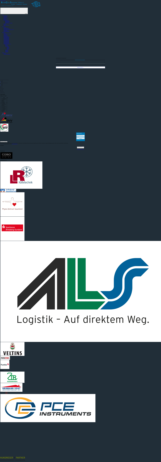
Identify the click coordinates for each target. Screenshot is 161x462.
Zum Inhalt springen (3, 0)
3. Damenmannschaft (6, 39)
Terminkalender (6, 15)
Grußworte (6, 45)
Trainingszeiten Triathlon (7, 54)
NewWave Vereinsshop (6, 31)
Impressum (5, 24)
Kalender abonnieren (80, 67)
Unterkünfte (6, 51)
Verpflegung (6, 50)
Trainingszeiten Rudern (7, 28)
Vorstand (5, 23)
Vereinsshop (5, 34)
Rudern (3, 26)
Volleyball (3, 32)
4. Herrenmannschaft (6, 43)
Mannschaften (7, 46)
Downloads (5, 19)
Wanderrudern (5, 30)
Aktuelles (5, 27)
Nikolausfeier (2, 88)
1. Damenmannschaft (6, 38)
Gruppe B (8, 47)
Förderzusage (7, 22)
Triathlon (3, 52)
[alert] (80, 60)
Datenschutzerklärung (6, 25)
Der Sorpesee (5, 16)
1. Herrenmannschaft (6, 41)
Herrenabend (2, 91)
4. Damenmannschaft (6, 40)
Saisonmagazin (5, 35)
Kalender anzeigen (2, 92)
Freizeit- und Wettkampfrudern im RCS (9, 29)
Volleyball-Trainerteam (6, 36)
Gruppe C (8, 48)
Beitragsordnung (7, 21)
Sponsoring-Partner (6, 18)
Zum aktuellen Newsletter (80, 149)
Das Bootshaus (5, 17)
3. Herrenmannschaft (6, 42)
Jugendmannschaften (6, 37)
